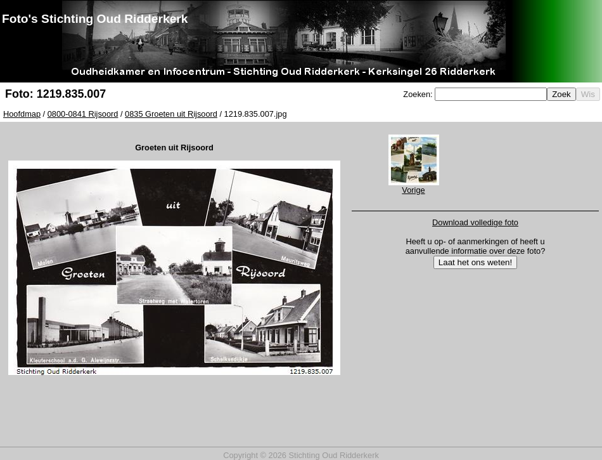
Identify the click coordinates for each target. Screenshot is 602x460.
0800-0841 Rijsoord (83, 114)
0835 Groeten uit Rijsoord (171, 114)
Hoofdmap (22, 114)
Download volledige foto (475, 222)
